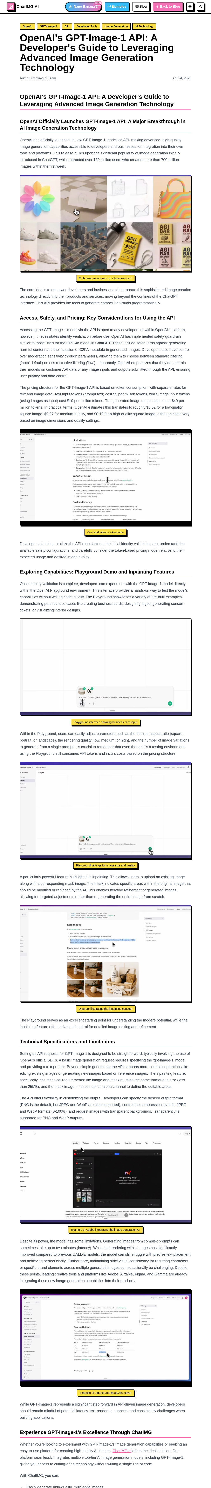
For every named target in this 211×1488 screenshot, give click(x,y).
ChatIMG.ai (122, 1451)
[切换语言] (190, 6)
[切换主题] (200, 6)
